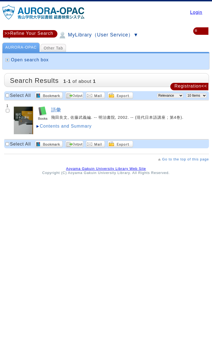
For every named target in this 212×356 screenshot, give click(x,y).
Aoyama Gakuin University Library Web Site (106, 169)
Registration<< (190, 86)
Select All (20, 95)
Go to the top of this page (185, 159)
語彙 (56, 110)
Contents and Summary (66, 126)
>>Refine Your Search (28, 33)
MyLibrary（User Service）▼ (98, 35)
